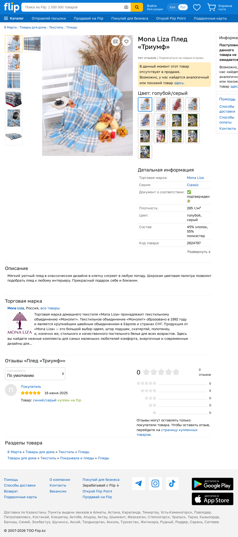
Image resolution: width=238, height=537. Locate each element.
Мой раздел (155, 9)
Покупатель (31, 386)
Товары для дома (33, 27)
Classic (193, 185)
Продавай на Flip (88, 18)
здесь (178, 83)
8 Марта (10, 27)
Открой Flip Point (171, 18)
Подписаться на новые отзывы (181, 58)
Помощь (11, 479)
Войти (152, 5)
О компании (60, 479)
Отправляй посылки (49, 18)
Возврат (11, 491)
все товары (50, 308)
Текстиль (56, 27)
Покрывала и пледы (77, 458)
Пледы (71, 27)
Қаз (172, 7)
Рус (183, 7)
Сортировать (16, 370)
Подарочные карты (210, 18)
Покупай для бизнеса (129, 18)
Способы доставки (20, 485)
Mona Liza (195, 177)
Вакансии (58, 491)
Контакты (58, 485)
